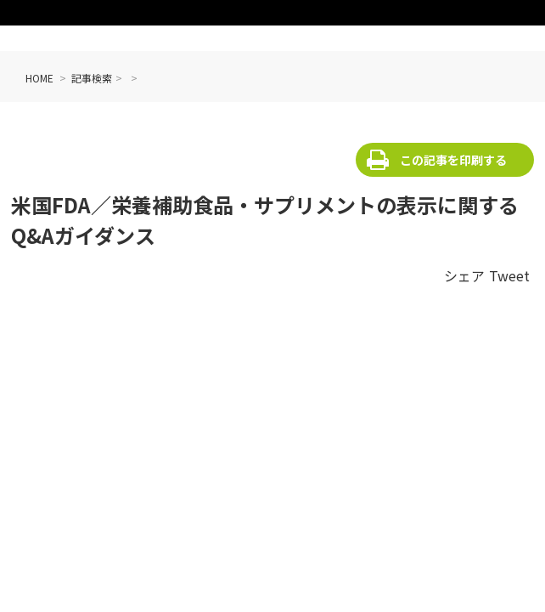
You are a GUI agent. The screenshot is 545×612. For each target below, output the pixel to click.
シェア (464, 275)
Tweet (509, 275)
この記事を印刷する (453, 159)
